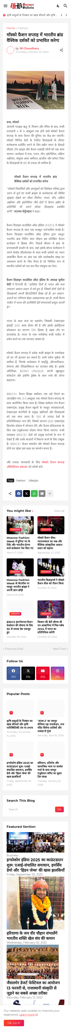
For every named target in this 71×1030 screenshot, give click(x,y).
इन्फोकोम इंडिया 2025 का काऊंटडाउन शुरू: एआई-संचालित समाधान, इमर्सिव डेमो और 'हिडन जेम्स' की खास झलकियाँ (20, 769)
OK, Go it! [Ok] (14, 1023)
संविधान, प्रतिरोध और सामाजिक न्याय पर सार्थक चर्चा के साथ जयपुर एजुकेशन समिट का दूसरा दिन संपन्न (50, 769)
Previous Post (14, 649)
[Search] (66, 6)
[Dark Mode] (58, 6)
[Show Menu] (5, 6)
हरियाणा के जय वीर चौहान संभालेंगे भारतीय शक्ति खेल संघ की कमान (32, 936)
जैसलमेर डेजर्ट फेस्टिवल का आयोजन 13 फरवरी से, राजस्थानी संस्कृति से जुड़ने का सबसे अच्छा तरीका (33, 988)
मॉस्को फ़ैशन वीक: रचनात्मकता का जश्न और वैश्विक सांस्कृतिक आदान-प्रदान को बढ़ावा (50, 543)
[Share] (61, 50)
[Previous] (61, 15)
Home (11, 28)
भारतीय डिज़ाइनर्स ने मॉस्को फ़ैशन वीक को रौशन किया (50, 581)
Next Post (59, 649)
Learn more (27, 1014)
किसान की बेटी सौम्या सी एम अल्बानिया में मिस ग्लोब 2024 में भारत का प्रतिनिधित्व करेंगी (50, 627)
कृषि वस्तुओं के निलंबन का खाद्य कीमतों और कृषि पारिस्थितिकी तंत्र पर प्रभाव (32, 15)
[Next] (66, 15)
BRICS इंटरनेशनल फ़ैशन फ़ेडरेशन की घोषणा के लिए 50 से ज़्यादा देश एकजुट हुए (20, 627)
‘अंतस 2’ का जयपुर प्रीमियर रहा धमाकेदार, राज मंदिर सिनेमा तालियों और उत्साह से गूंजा (50, 726)
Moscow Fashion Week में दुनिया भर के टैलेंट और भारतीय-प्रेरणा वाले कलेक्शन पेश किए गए (20, 543)
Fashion (23, 28)
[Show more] (49, 493)
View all (59, 511)
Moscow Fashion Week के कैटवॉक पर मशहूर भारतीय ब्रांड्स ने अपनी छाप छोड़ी (18, 585)
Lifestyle (33, 480)
